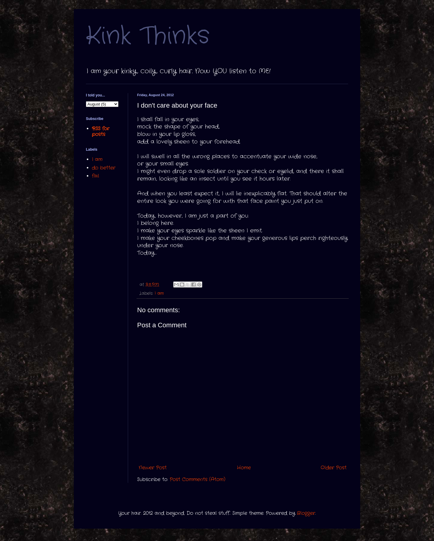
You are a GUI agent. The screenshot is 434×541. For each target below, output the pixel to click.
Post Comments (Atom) (197, 479)
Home (244, 467)
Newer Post (153, 467)
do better (103, 167)
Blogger (306, 513)
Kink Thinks (147, 36)
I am (159, 293)
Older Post (334, 467)
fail (95, 175)
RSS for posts (100, 131)
